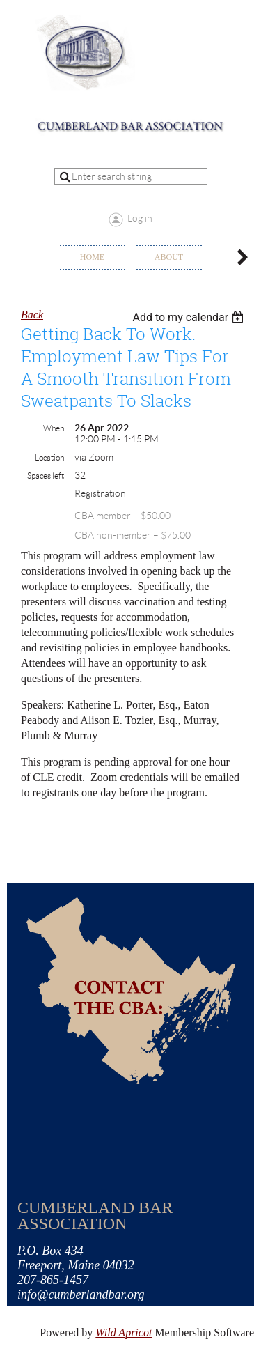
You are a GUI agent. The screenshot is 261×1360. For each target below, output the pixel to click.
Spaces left (45, 475)
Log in (139, 218)
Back (32, 314)
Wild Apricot (123, 1332)
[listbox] (189, 317)
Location (49, 457)
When (53, 428)
